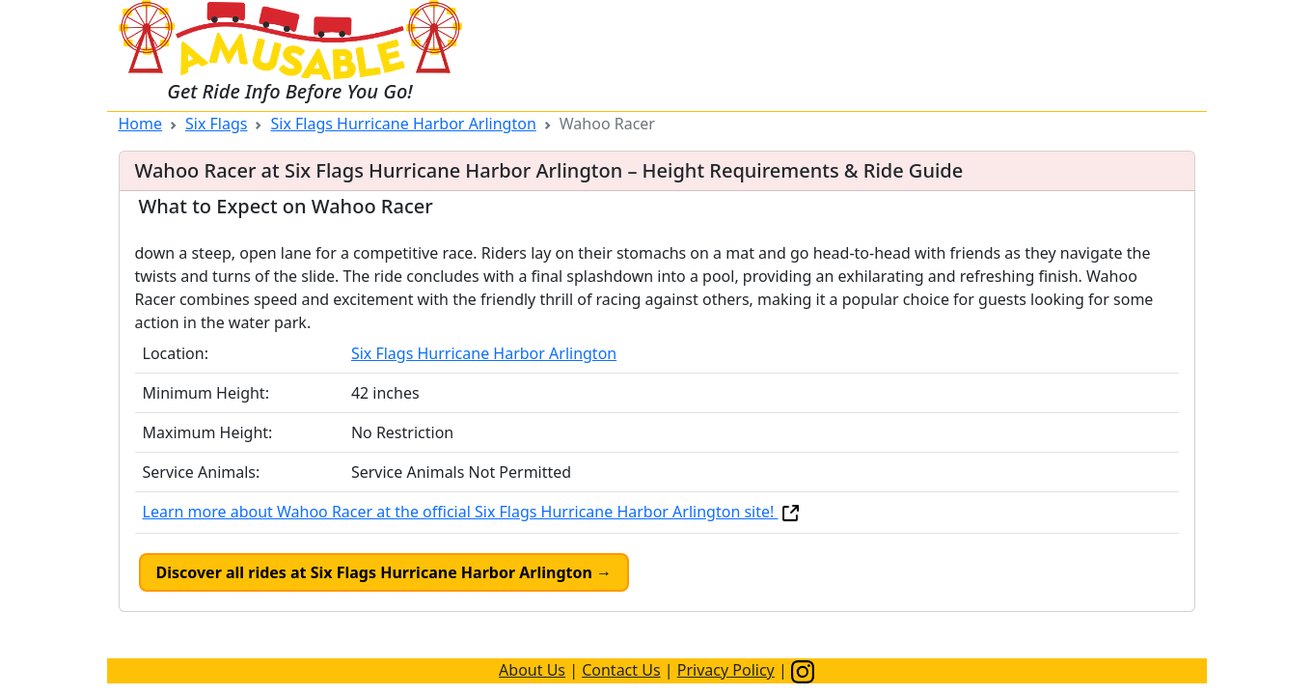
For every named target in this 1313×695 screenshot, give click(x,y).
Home (141, 123)
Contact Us (621, 670)
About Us (532, 670)
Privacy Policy (726, 670)
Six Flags (216, 123)
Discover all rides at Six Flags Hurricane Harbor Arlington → (384, 572)
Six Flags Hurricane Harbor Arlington (402, 123)
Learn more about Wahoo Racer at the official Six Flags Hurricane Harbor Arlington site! (472, 511)
